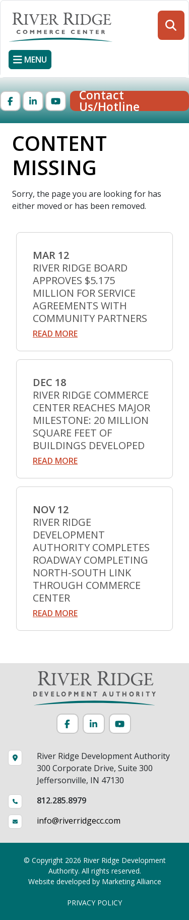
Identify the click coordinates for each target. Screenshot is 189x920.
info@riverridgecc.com (78, 820)
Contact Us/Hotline (109, 101)
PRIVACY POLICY (94, 902)
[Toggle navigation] (30, 59)
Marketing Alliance (131, 881)
